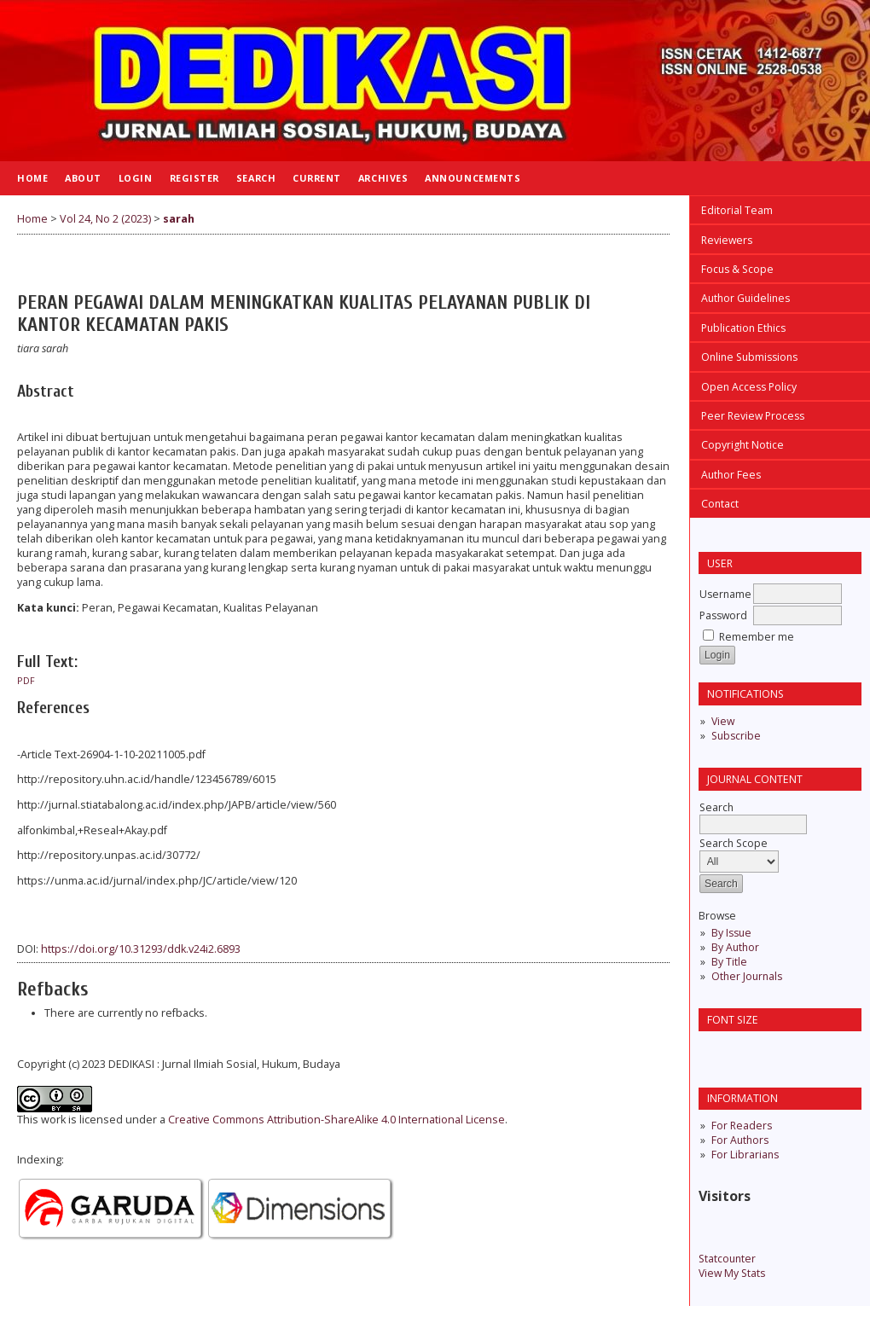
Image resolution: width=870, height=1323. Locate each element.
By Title (729, 962)
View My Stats (732, 1273)
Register (194, 177)
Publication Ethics (743, 328)
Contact (720, 503)
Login (136, 177)
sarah (178, 219)
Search (256, 177)
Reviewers (726, 240)
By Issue (731, 933)
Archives (383, 177)
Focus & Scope (737, 269)
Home (32, 177)
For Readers (741, 1125)
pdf (26, 681)
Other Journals (746, 976)
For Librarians (745, 1154)
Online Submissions (749, 357)
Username (725, 594)
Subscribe (736, 735)
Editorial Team (737, 210)
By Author (735, 947)
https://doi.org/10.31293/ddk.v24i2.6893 (141, 949)
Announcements (472, 177)
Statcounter (727, 1258)
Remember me (756, 637)
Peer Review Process (752, 416)
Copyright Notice (742, 445)
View (722, 721)
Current (317, 177)
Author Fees (731, 474)
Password (723, 615)
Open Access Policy (749, 387)
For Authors (739, 1140)
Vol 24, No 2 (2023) (105, 219)
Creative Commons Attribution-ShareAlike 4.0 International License (336, 1119)
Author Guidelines (745, 298)
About (83, 177)
